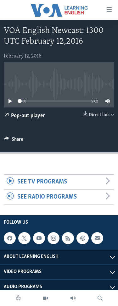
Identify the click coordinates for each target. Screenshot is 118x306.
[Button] (13, 141)
